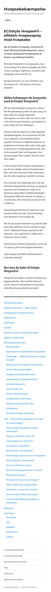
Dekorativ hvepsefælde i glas (20, 403)
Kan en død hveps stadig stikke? (21, 484)
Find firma (9, 513)
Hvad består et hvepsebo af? (19, 450)
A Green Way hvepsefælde (18, 369)
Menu (8, 20)
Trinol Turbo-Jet (14, 389)
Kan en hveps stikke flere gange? (22, 494)
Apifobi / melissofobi (14, 337)
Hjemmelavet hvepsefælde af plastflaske (25, 351)
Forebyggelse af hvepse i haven (19, 313)
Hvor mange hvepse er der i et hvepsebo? (26, 455)
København (12, 532)
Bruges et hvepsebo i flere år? (20, 436)
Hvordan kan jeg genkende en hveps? (24, 470)
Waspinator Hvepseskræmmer (21, 374)
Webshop (8, 508)
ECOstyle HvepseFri (15, 384)
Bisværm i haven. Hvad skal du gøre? (21, 332)
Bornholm (11, 517)
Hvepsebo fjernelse (13, 556)
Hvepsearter (10, 318)
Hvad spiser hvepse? (16, 475)
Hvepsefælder (13, 347)
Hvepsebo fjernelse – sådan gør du (20, 308)
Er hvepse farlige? (14, 423)
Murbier (8, 328)
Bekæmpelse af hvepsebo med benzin (24, 364)
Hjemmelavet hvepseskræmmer (21, 379)
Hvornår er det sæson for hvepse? (22, 480)
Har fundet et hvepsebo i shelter (21, 489)
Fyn (8, 522)
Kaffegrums (12, 408)
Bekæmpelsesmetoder (14, 342)
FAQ (6, 568)
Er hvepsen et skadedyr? (18, 446)
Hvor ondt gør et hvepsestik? (20, 460)
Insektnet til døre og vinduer (20, 413)
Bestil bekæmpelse (13, 579)
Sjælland (10, 527)
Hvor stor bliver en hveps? (19, 465)
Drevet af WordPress (29, 587)
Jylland (9, 537)
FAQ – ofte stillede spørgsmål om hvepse (23, 419)
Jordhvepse (9, 323)
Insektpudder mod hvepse (19, 398)
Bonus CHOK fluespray (17, 394)
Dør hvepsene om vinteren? (19, 441)
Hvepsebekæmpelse (25, 9)
